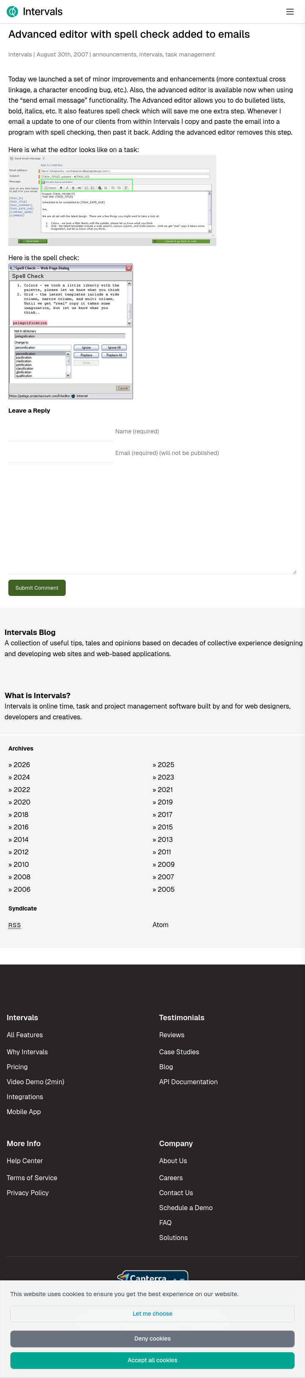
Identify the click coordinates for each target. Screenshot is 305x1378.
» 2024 (19, 777)
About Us (173, 1161)
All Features (25, 1035)
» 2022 (19, 789)
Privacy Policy (28, 1193)
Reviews (172, 1035)
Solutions (173, 1237)
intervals (150, 54)
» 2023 (163, 777)
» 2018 (18, 814)
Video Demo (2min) (35, 1082)
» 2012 (18, 852)
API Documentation (188, 1082)
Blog (166, 1067)
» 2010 (18, 864)
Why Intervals (27, 1052)
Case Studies (179, 1052)
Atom (161, 924)
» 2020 (19, 802)
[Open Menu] (290, 11)
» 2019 (163, 802)
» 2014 (18, 839)
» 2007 (163, 877)
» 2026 (19, 764)
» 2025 (164, 764)
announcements (114, 54)
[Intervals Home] (34, 11)
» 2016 (18, 827)
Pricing (17, 1067)
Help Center (25, 1161)
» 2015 (163, 827)
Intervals (20, 54)
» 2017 (162, 814)
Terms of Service (32, 1178)
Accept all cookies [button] (153, 1360)
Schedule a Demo (186, 1207)
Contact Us (176, 1193)
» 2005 (164, 889)
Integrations (25, 1097)
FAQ (165, 1222)
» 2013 (163, 839)
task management (190, 54)
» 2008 (19, 877)
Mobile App (24, 1111)
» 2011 (162, 852)
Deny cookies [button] (152, 1338)
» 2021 (163, 789)
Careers (171, 1178)
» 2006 (19, 889)
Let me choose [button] (153, 1313)
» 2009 (164, 864)
